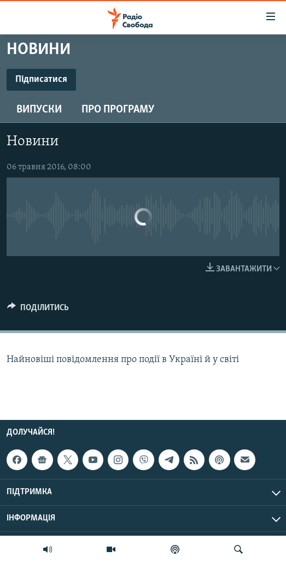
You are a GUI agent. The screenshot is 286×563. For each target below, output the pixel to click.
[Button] (38, 310)
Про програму (117, 109)
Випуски (39, 109)
